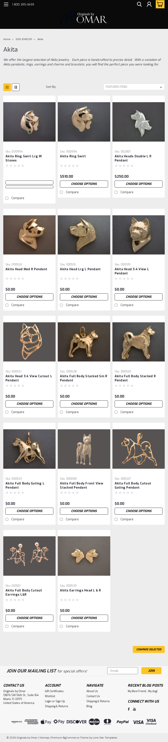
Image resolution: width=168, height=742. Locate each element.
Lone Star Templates (105, 737)
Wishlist (50, 696)
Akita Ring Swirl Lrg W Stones (23, 158)
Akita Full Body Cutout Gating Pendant (133, 485)
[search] (139, 4)
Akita (40, 39)
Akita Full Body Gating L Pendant (24, 485)
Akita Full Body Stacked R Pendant (135, 378)
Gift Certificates (54, 691)
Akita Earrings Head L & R (80, 590)
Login (48, 701)
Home (6, 39)
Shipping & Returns (56, 706)
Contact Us (93, 696)
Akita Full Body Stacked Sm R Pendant (83, 378)
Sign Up (60, 701)
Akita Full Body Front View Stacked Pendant (81, 485)
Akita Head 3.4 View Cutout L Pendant (28, 378)
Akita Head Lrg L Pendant (80, 269)
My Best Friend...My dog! (143, 691)
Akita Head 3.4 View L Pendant (132, 271)
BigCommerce (71, 737)
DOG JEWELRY (24, 39)
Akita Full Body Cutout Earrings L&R (23, 592)
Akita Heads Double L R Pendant (133, 158)
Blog (89, 706)
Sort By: (51, 87)
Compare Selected (148, 649)
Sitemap (44, 737)
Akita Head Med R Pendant (26, 269)
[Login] (149, 4)
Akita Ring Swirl (73, 156)
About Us (92, 691)
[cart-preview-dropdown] (159, 4)
